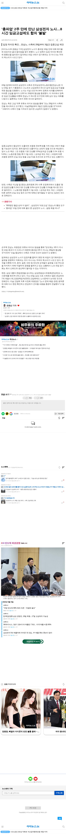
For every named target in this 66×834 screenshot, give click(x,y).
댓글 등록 (60, 413)
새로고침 (17, 339)
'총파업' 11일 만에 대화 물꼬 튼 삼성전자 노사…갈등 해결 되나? (33, 208)
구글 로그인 (11, 413)
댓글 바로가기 (60, 818)
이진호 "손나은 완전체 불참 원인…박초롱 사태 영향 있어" (21, 355)
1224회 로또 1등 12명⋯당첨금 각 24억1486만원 (18, 352)
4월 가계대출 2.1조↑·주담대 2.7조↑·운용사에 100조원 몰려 (31, 8)
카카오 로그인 (7, 413)
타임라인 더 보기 (33, 641)
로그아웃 (16, 413)
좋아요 (18, 305)
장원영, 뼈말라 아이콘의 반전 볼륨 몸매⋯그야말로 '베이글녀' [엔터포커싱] (26, 348)
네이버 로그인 (3, 413)
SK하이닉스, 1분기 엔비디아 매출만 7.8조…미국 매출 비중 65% (27, 624)
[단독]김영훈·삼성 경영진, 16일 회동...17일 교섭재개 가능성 (25, 616)
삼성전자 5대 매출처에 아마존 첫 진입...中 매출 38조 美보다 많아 (27, 633)
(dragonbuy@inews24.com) (16, 291)
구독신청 (59, 793)
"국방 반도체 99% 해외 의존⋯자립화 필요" (19, 608)
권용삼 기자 (11, 306)
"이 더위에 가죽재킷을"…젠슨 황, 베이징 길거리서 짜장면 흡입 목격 (24, 345)
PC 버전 (33, 808)
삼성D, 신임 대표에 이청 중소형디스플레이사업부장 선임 (23, 316)
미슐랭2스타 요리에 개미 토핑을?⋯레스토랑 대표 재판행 (21, 358)
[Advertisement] (33, 18)
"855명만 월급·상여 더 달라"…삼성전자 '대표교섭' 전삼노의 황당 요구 (35, 205)
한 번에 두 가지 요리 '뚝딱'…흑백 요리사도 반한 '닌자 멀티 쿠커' (25, 313)
